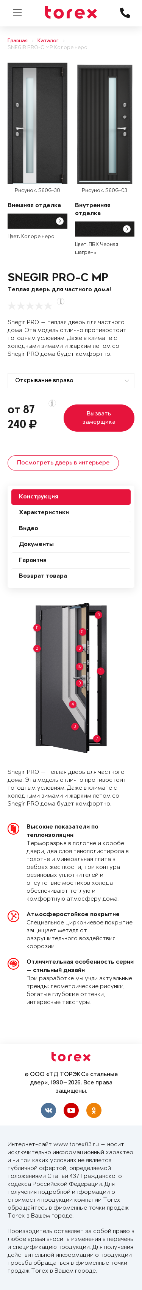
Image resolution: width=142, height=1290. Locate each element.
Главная (18, 41)
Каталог (48, 41)
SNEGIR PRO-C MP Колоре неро (47, 48)
